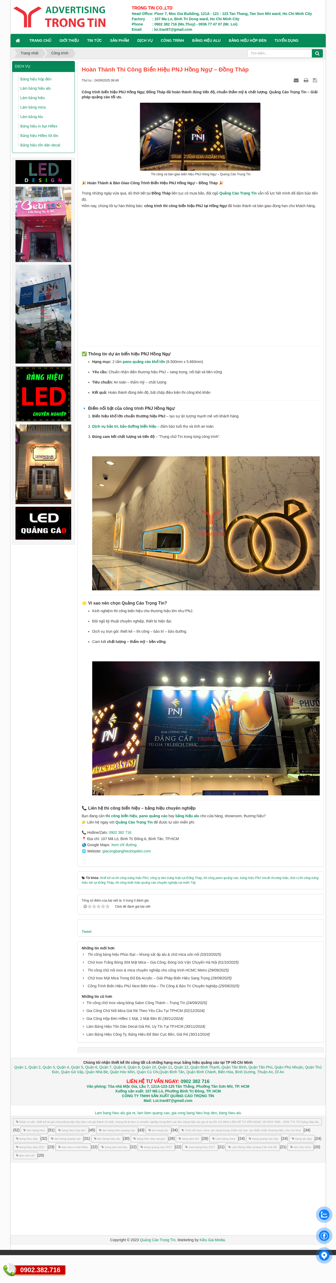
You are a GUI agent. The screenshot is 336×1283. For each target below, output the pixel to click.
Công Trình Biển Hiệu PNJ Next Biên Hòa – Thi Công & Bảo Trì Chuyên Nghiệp (153, 986)
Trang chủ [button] (40, 40)
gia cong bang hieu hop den (194, 1113)
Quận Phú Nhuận (289, 1067)
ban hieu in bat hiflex (73, 1147)
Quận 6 (90, 1067)
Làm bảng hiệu (32, 98)
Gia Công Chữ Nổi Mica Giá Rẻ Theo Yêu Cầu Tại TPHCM (134, 1011)
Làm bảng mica (33, 107)
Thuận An (265, 1072)
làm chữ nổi (25, 1155)
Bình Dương (245, 1072)
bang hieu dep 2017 (30, 1147)
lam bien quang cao (153, 1113)
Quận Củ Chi (147, 1072)
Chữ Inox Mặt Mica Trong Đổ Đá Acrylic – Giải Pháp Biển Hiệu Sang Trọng (149, 978)
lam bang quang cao (66, 1138)
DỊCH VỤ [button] (145, 40)
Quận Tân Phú (260, 1067)
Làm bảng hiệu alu (35, 88)
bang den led (189, 1138)
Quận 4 (63, 1067)
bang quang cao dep (263, 1138)
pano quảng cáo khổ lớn (144, 362)
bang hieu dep (27, 1138)
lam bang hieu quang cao (117, 1130)
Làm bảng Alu (31, 117)
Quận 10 (149, 1067)
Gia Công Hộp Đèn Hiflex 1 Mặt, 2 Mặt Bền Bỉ (124, 1018)
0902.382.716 (40, 1270)
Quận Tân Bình (233, 1067)
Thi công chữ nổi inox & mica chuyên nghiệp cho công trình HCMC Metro (147, 970)
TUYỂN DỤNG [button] (286, 40)
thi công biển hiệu (121, 816)
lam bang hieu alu (107, 1138)
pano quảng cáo (153, 816)
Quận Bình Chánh (201, 1072)
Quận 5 (77, 1067)
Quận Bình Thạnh (205, 1067)
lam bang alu (158, 1130)
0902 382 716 (120, 832)
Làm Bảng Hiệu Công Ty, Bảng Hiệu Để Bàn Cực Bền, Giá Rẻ (137, 1034)
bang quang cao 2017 (156, 1147)
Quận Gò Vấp (72, 1072)
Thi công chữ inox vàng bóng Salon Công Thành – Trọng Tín (135, 1003)
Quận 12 (180, 1067)
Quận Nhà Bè (97, 1072)
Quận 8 (119, 1067)
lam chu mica (300, 1147)
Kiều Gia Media (212, 1240)
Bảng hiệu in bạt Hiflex (39, 126)
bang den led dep (114, 1147)
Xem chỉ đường (124, 845)
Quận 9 (134, 1067)
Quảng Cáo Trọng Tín (238, 193)
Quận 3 (49, 1067)
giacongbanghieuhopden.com (126, 851)
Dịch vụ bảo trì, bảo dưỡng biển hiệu (124, 426)
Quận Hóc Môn (122, 1072)
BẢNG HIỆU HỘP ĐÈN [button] (248, 40)
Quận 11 (165, 1067)
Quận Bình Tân (171, 1072)
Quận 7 (105, 1067)
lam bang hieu (34, 1130)
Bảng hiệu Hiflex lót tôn (39, 136)
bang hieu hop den (72, 1130)
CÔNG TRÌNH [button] (172, 40)
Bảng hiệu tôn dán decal (40, 145)
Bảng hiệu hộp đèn (35, 79)
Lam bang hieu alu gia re (115, 1113)
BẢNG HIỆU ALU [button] (206, 40)
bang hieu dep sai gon (149, 1138)
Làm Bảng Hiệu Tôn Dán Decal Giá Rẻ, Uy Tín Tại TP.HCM (134, 1026)
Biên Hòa (225, 1072)
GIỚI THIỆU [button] (69, 40)
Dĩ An (279, 1072)
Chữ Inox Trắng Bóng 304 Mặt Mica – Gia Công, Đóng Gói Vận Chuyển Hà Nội (152, 962)
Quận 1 (20, 1067)
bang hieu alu (230, 1113)
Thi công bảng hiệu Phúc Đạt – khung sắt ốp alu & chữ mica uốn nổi (143, 954)
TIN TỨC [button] (94, 40)
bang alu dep (302, 1138)
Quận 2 (34, 1067)
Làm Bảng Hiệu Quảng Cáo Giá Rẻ (252, 1147)
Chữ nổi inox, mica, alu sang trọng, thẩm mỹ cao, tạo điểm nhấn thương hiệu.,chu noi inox (241, 1130)
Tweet (86, 931)
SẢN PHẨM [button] (119, 40)
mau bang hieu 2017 (200, 1147)
